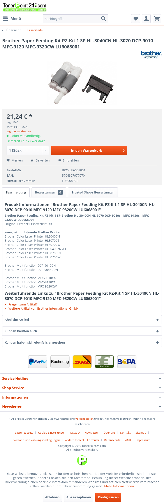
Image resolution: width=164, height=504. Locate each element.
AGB (128, 440)
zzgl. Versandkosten (19, 131)
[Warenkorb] (157, 18)
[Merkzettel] (135, 18)
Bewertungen (49, 192)
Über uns (109, 433)
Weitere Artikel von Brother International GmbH (41, 308)
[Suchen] (103, 18)
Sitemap (141, 433)
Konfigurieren (108, 497)
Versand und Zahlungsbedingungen (37, 440)
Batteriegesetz (24, 433)
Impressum (143, 440)
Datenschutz (112, 440)
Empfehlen (68, 160)
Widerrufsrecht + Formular (82, 440)
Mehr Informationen (119, 486)
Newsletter (92, 433)
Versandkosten (84, 419)
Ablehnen (52, 497)
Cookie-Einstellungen (51, 433)
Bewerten (40, 160)
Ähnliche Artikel (17, 320)
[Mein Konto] (146, 18)
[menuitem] (11, 18)
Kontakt (125, 433)
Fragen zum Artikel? (21, 304)
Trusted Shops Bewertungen (93, 192)
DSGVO (75, 433)
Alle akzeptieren (78, 497)
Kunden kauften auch (21, 331)
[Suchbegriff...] (75, 18)
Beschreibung (16, 192)
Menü (12, 18)
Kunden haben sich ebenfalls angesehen (35, 342)
